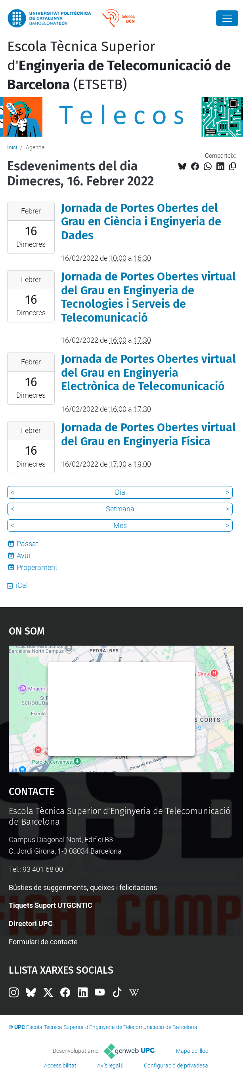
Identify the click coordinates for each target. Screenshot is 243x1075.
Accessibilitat (60, 1065)
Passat (27, 543)
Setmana (120, 509)
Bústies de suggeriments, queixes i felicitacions (83, 887)
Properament (37, 567)
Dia (120, 492)
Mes (120, 525)
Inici (12, 147)
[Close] (227, 18)
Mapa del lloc (192, 1051)
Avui (23, 555)
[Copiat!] (232, 166)
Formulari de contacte (43, 942)
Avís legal (108, 1065)
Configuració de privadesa (176, 1065)
